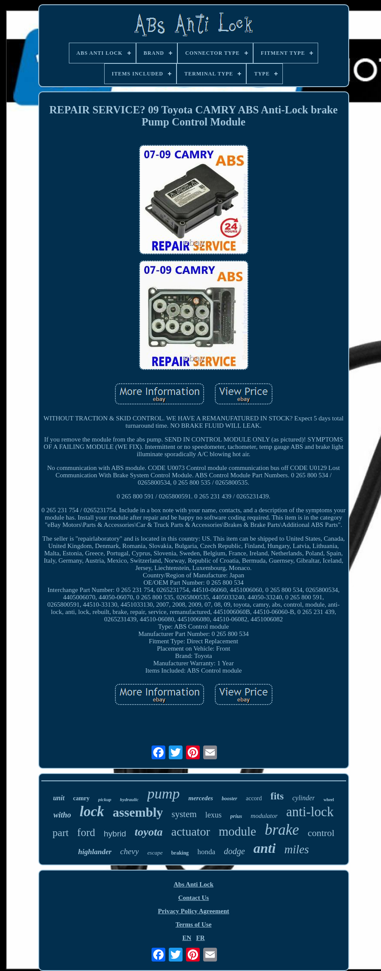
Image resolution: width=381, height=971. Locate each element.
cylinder (303, 798)
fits (277, 796)
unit (59, 798)
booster (229, 799)
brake (282, 829)
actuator (190, 831)
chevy (129, 851)
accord (254, 798)
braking (180, 853)
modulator (264, 815)
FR (200, 937)
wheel (328, 799)
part (60, 832)
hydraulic (129, 799)
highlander (95, 852)
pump (163, 794)
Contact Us (193, 897)
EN (186, 937)
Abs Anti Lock (193, 884)
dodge (234, 851)
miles (296, 849)
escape (154, 852)
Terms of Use (194, 924)
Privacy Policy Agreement (193, 911)
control (321, 832)
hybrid (115, 833)
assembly (138, 812)
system (184, 814)
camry (81, 798)
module (237, 831)
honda (206, 852)
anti (265, 848)
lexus (213, 815)
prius (236, 816)
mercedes (200, 798)
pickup (105, 799)
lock (92, 811)
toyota (149, 832)
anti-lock (310, 811)
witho (62, 815)
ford (86, 832)
